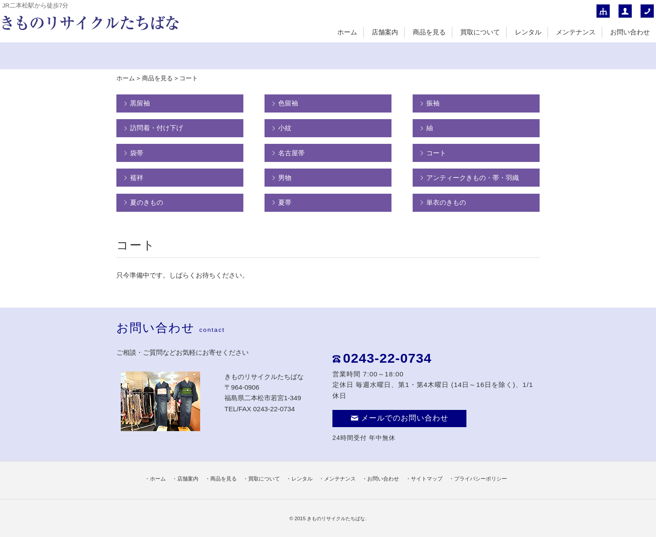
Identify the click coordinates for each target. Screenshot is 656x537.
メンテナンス (576, 32)
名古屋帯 (291, 153)
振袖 (433, 103)
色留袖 (288, 103)
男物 (284, 177)
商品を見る (429, 32)
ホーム (347, 32)
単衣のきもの (446, 202)
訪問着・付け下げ (156, 127)
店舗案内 (385, 32)
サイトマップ (427, 479)
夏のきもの (146, 202)
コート (436, 153)
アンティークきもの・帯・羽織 (472, 177)
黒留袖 (140, 103)
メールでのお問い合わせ (399, 418)
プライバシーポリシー (480, 479)
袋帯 (136, 153)
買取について (480, 32)
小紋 (284, 127)
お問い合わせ (630, 32)
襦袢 (136, 177)
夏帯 (284, 202)
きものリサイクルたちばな (336, 518)
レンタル (528, 32)
